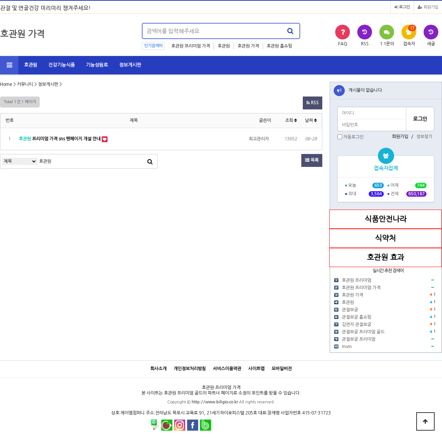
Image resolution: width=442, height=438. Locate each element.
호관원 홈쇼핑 (279, 46)
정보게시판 (130, 65)
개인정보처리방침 (189, 369)
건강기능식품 (61, 65)
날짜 (311, 120)
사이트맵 (256, 369)
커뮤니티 (25, 84)
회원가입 (428, 7)
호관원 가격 (248, 46)
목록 (312, 160)
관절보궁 (350, 310)
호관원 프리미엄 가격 (190, 46)
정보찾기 (424, 136)
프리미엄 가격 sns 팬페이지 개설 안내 (60, 139)
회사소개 (158, 369)
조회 (291, 120)
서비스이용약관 (227, 369)
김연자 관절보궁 (356, 324)
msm (347, 346)
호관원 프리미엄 (356, 280)
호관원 (224, 46)
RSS (312, 103)
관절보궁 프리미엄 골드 (363, 332)
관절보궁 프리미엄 (358, 339)
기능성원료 (97, 65)
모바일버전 (281, 369)
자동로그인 (353, 137)
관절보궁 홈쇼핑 (356, 317)
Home (6, 84)
